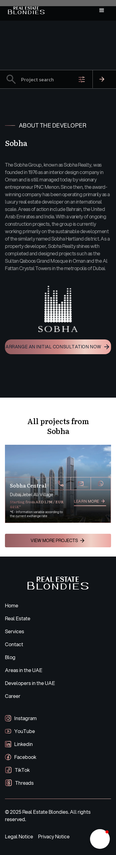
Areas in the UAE (23, 670)
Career (12, 695)
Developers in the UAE (30, 683)
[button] (101, 10)
